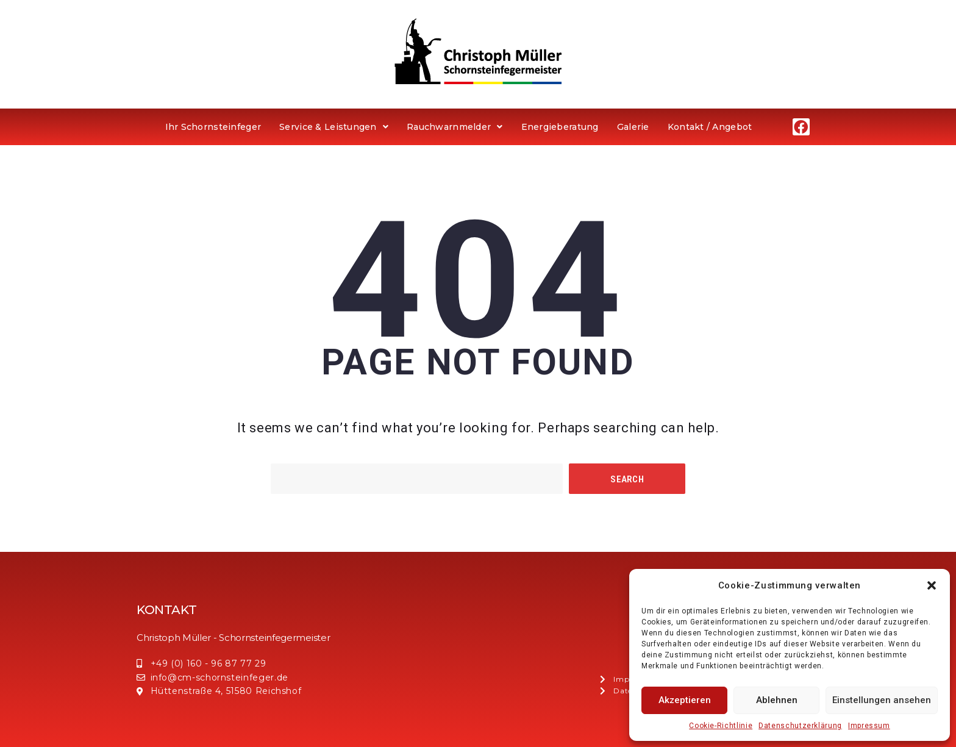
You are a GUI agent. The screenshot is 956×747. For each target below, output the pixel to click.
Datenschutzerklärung (800, 725)
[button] (932, 585)
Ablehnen (776, 700)
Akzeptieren (684, 700)
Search (627, 479)
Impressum (869, 725)
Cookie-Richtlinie (720, 725)
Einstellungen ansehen (881, 700)
